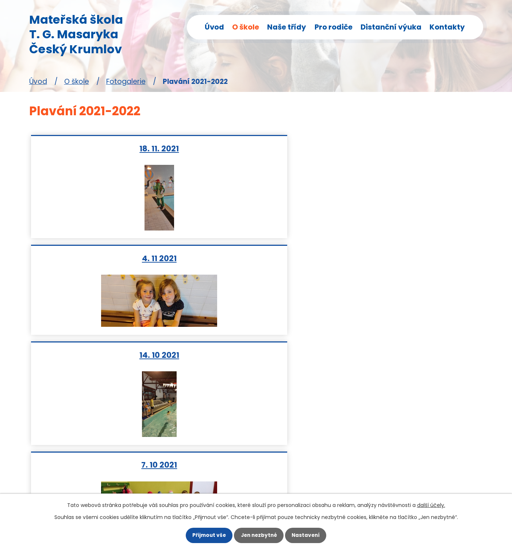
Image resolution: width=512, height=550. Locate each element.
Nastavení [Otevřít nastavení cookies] (311, 534)
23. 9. (256, 258)
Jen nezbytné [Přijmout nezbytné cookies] (258, 534)
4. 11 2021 (256, 148)
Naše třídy (286, 27)
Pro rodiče (334, 27)
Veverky (198, 447)
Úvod (214, 27)
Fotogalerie (126, 81)
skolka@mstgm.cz (69, 479)
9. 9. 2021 (407, 258)
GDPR (194, 475)
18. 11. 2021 (104, 148)
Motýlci (197, 433)
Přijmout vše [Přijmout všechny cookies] (204, 534)
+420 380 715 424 (68, 465)
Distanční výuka (391, 27)
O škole (245, 27)
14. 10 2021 (407, 148)
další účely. (431, 502)
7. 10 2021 (105, 258)
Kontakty (447, 27)
